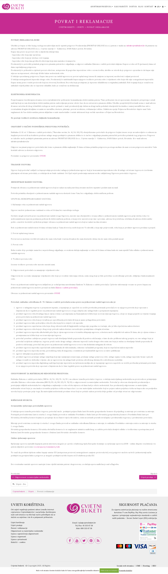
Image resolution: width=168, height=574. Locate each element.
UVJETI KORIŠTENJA (27, 505)
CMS (138, 566)
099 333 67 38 (86, 528)
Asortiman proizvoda (100, 7)
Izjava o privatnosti (19, 539)
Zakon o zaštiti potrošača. (67, 287)
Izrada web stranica (125, 566)
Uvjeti (80, 27)
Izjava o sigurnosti (18, 536)
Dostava (133, 7)
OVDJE (43, 156)
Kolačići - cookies (18, 542)
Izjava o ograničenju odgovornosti (25, 534)
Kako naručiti (121, 7)
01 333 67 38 (88, 525)
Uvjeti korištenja (17, 522)
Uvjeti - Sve (19, 484)
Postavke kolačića (125, 570)
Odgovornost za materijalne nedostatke (31, 477)
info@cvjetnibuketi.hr (135, 45)
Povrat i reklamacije (19, 528)
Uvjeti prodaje (148, 477)
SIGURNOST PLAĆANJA (138, 505)
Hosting (146, 566)
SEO (154, 566)
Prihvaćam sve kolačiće (109, 570)
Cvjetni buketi (67, 27)
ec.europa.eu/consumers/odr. (47, 447)
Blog (140, 7)
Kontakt (149, 7)
